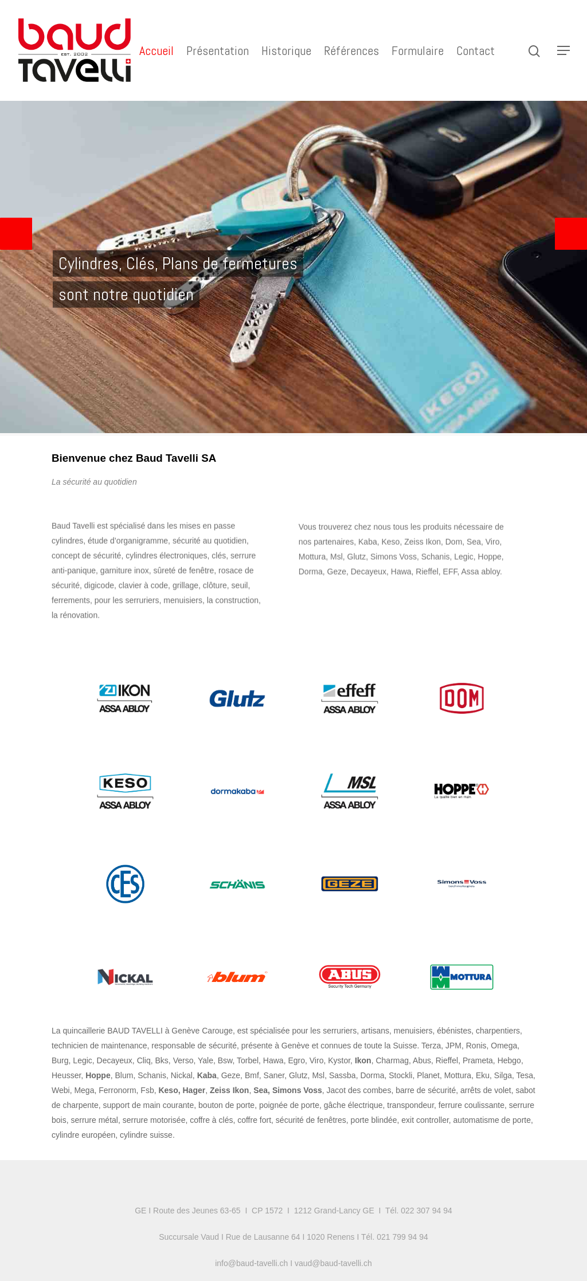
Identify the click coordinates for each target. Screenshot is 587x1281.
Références (351, 50)
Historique (286, 50)
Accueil (156, 50)
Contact (475, 50)
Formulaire (418, 50)
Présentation (217, 50)
